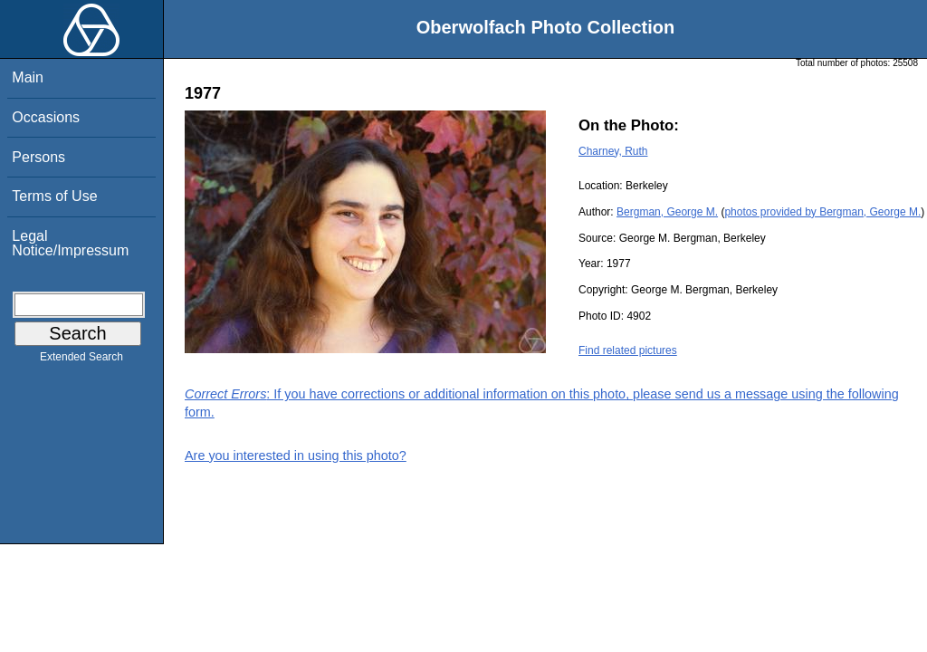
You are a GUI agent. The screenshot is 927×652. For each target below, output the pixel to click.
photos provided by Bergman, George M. (822, 212)
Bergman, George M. (667, 212)
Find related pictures (627, 350)
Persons (38, 157)
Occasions (46, 117)
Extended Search (81, 360)
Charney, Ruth (612, 151)
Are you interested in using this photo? (295, 455)
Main (27, 77)
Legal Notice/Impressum (70, 243)
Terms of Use (54, 196)
